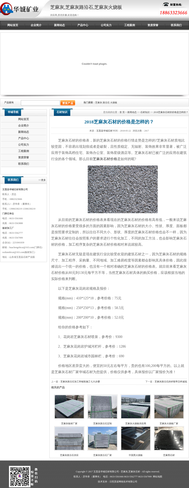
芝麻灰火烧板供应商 (135, 423)
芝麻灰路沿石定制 (102, 423)
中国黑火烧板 (136, 455)
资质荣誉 (152, 25)
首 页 (122, 112)
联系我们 (176, 25)
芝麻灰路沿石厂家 (102, 455)
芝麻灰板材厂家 (69, 423)
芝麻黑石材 (169, 455)
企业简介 (36, 25)
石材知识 (145, 112)
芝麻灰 (98, 102)
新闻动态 (59, 25)
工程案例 (129, 25)
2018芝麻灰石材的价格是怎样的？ (170, 112)
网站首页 (12, 25)
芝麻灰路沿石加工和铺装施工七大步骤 (80, 381)
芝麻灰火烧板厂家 (169, 423)
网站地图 (157, 476)
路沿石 (106, 102)
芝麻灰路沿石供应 (69, 455)
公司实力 (106, 25)
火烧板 (113, 102)
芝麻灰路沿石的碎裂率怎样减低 (171, 381)
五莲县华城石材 (104, 130)
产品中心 (82, 25)
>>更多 (42, 180)
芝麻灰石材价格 (105, 159)
